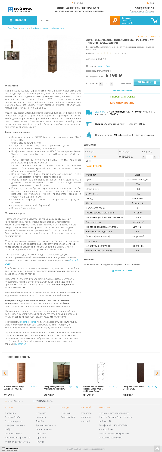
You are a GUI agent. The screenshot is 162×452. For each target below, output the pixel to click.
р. (132, 23)
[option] (51, 57)
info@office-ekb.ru (15, 401)
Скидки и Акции (44, 429)
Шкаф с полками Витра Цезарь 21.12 (133, 388)
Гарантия (41, 437)
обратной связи (28, 322)
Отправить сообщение (110, 437)
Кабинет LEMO (94, 166)
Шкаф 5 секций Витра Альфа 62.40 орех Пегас (54, 388)
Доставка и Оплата (46, 425)
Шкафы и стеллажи (39, 28)
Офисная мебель (13, 433)
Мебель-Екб (103, 66)
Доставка (100, 111)
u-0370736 (89, 157)
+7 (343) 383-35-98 (143, 8)
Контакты (79, 11)
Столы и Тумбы (13, 417)
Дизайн (40, 421)
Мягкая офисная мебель (17, 441)
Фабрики (69, 11)
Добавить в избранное (150, 36)
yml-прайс (86, 421)
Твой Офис (13, 28)
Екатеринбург (68, 417)
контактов (20, 344)
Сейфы (8, 429)
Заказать (147, 82)
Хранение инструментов (17, 437)
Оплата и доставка (94, 11)
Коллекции (10, 413)
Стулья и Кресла (13, 421)
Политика (41, 433)
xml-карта (86, 417)
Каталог (24, 28)
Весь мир (66, 413)
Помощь (40, 441)
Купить (33, 387)
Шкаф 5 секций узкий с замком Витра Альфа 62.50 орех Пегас (93, 389)
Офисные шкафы (58, 28)
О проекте (59, 11)
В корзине (126, 18)
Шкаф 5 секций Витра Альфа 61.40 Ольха (14, 388)
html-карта (86, 413)
